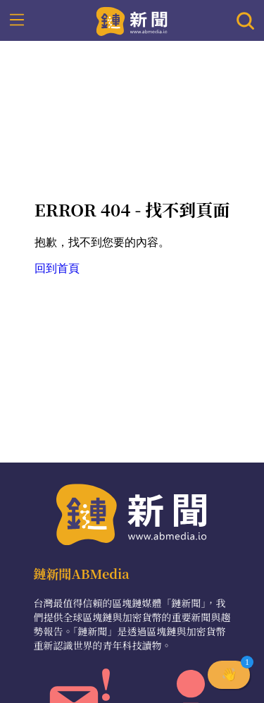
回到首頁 (57, 268)
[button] (229, 675)
